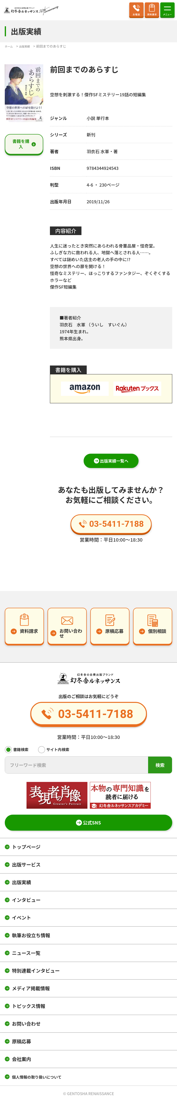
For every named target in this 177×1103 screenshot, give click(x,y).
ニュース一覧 (26, 954)
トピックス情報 (28, 1007)
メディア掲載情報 (31, 989)
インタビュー (26, 901)
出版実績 (21, 883)
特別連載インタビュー (36, 972)
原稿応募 (21, 1042)
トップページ (26, 848)
